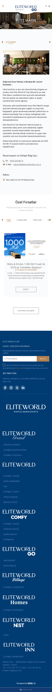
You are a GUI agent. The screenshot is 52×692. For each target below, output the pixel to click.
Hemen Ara (26, 690)
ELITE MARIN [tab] (11, 42)
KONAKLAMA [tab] (22, 220)
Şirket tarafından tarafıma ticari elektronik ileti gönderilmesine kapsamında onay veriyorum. (26, 366)
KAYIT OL (43, 359)
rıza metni (20, 368)
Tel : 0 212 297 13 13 (11, 668)
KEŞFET (26, 289)
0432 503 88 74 (16, 161)
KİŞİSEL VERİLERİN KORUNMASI (16, 346)
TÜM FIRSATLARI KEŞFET (26, 311)
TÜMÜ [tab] (8, 220)
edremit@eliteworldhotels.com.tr (27, 164)
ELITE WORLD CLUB (11, 342)
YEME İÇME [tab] (37, 220)
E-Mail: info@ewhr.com (12, 670)
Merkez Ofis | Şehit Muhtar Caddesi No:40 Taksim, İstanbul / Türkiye (24, 663)
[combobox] (46, 6)
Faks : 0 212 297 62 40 (31, 668)
